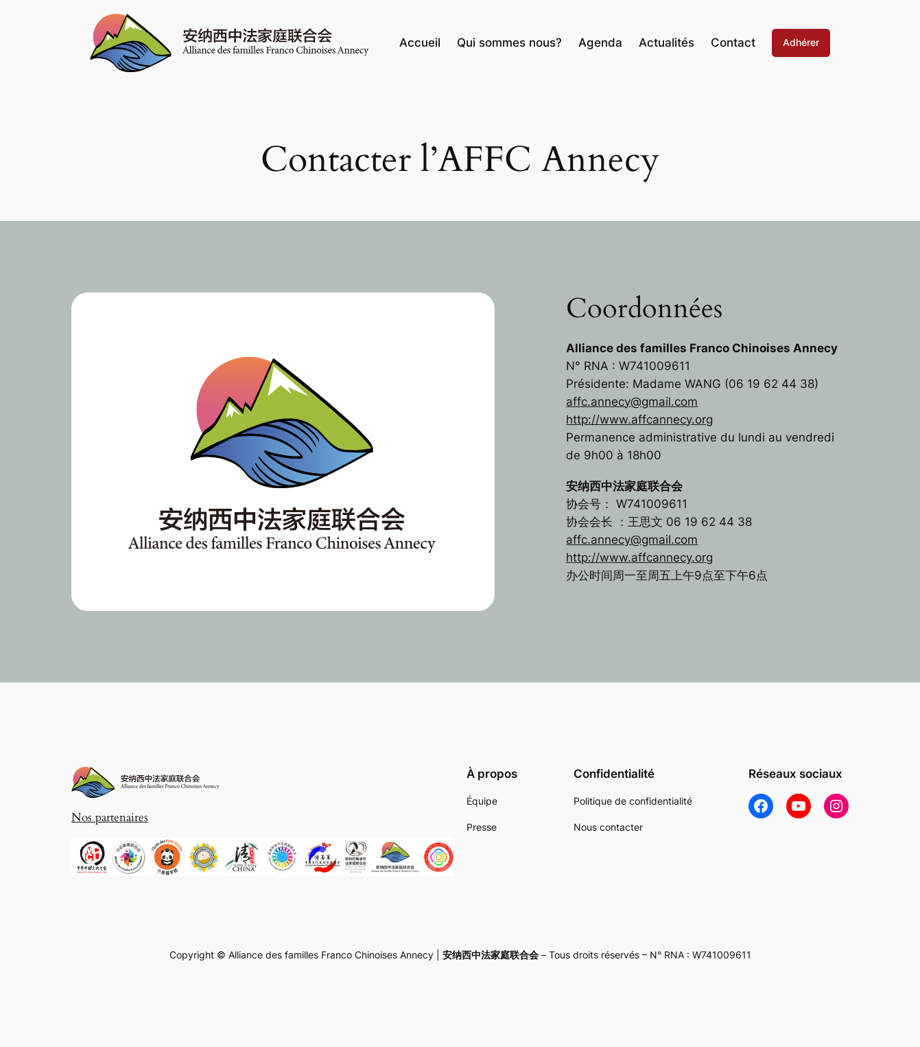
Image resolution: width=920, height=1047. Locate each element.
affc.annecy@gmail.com (632, 402)
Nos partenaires (109, 817)
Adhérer (801, 42)
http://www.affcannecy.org (639, 419)
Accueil (419, 42)
